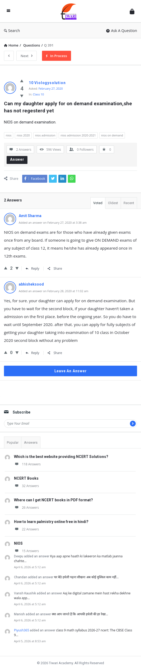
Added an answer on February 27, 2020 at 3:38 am (53, 222)
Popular (12, 442)
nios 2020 (23, 135)
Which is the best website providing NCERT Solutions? (61, 457)
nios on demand (112, 135)
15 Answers (26, 551)
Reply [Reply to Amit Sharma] (32, 268)
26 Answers (26, 507)
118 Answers (27, 464)
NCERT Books (26, 478)
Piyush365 (21, 630)
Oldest (113, 203)
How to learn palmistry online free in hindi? (51, 522)
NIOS (18, 543)
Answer (17, 159)
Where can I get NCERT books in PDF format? (53, 500)
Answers (30, 442)
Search (12, 30)
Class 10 (38, 94)
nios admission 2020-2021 (78, 135)
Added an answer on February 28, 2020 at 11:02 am (53, 291)
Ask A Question (121, 30)
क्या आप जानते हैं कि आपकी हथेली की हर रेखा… (80, 614)
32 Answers (26, 486)
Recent (129, 203)
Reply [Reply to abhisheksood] (32, 353)
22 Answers (26, 529)
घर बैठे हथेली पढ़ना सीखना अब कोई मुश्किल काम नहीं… (86, 577)
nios (8, 135)
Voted (97, 203)
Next (26, 55)
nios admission (45, 135)
